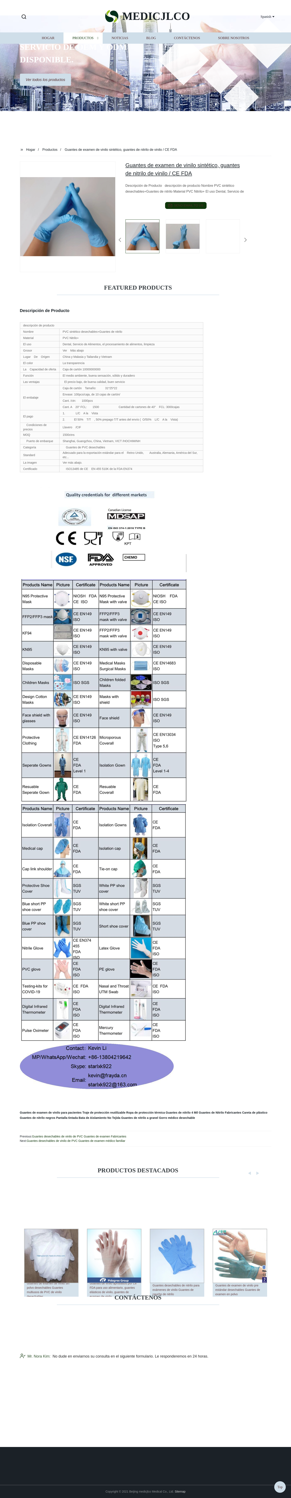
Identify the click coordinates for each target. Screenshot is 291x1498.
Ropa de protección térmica (145, 1112)
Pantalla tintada (67, 1117)
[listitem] (145, 238)
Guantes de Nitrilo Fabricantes (220, 1112)
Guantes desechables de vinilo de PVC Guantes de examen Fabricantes (79, 1136)
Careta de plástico (255, 1112)
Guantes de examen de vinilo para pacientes (51, 1112)
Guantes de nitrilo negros (38, 1117)
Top (280, 1485)
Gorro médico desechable (177, 1117)
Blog (151, 57)
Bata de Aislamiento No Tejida (99, 1117)
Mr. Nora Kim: (35, 1390)
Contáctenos (187, 57)
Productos (83, 57)
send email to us (185, 205)
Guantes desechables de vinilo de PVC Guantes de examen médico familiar (76, 1140)
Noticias (120, 57)
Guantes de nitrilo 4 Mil (182, 1112)
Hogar (48, 57)
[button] (24, 17)
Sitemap (180, 1491)
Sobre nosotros (233, 57)
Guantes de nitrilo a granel (139, 1117)
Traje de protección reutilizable (103, 1112)
